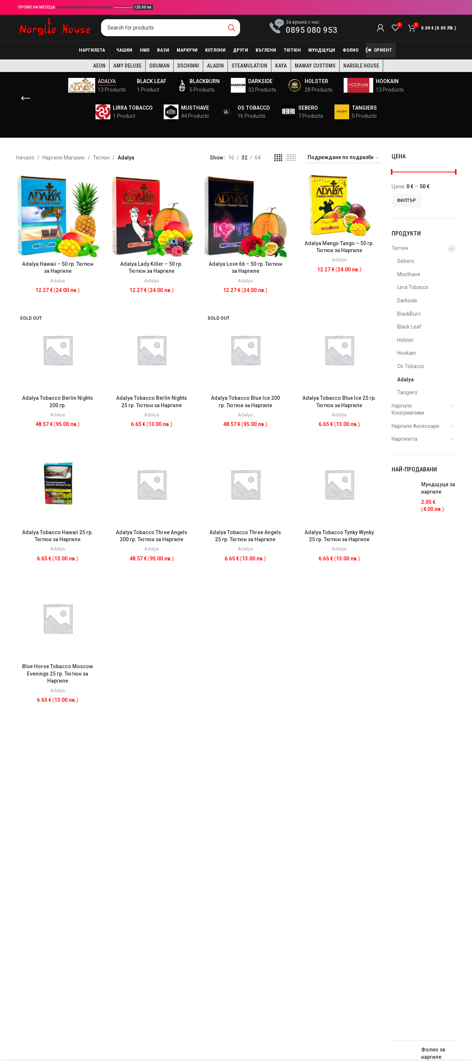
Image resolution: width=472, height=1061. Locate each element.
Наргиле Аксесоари (415, 426)
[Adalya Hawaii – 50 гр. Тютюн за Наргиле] (57, 215)
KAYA (281, 66)
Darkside (407, 300)
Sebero (405, 261)
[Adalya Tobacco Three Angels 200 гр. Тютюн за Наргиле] (151, 484)
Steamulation (249, 66)
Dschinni (188, 66)
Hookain (406, 353)
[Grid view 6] (291, 157)
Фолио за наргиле (433, 1053)
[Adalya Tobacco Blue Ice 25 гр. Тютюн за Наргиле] (339, 349)
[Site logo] (55, 27)
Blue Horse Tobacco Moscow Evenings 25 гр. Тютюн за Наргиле (57, 673)
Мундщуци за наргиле (438, 488)
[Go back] (25, 98)
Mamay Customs (315, 66)
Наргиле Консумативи (408, 409)
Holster (405, 340)
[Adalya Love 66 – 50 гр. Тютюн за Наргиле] (245, 215)
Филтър (406, 200)
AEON (99, 66)
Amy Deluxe (127, 66)
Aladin (215, 66)
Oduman (159, 66)
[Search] (170, 27)
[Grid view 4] (278, 157)
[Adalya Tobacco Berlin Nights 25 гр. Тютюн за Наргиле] (151, 349)
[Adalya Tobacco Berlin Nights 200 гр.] (57, 349)
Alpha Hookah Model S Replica (84, 7)
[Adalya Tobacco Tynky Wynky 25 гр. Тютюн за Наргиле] (339, 484)
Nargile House (361, 66)
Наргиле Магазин (63, 158)
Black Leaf (409, 327)
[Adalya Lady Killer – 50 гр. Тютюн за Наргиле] (151, 215)
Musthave (408, 274)
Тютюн (101, 158)
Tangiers (407, 392)
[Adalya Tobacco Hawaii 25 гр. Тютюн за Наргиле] (57, 484)
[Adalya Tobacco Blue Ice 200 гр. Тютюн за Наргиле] (245, 349)
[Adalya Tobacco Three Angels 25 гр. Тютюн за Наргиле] (245, 484)
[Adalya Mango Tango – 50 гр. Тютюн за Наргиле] (339, 205)
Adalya (57, 281)
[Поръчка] (344, 157)
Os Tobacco (410, 366)
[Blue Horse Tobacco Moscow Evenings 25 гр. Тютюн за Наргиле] (57, 618)
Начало (25, 158)
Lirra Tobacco (412, 287)
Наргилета (404, 439)
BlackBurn (409, 314)
